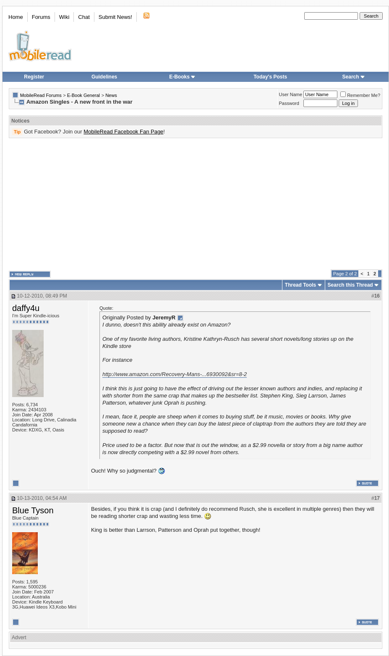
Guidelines (104, 77)
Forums (41, 17)
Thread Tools (300, 285)
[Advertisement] (126, 204)
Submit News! (115, 17)
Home (15, 17)
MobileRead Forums (41, 95)
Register (34, 77)
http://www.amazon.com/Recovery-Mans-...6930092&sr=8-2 (174, 374)
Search (353, 77)
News (111, 95)
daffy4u (25, 308)
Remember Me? (360, 95)
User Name (291, 94)
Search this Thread (350, 285)
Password (289, 103)
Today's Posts (270, 77)
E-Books (182, 77)
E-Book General (83, 95)
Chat (83, 17)
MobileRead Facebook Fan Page (123, 131)
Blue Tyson (33, 510)
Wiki (64, 17)
